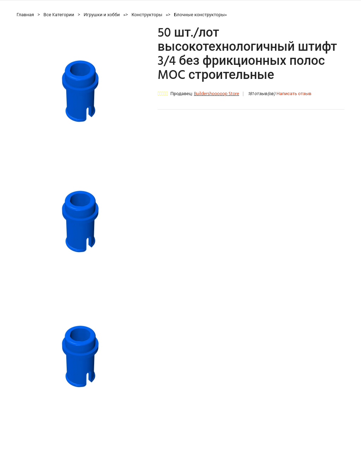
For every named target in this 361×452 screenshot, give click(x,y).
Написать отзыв (293, 94)
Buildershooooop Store (216, 94)
